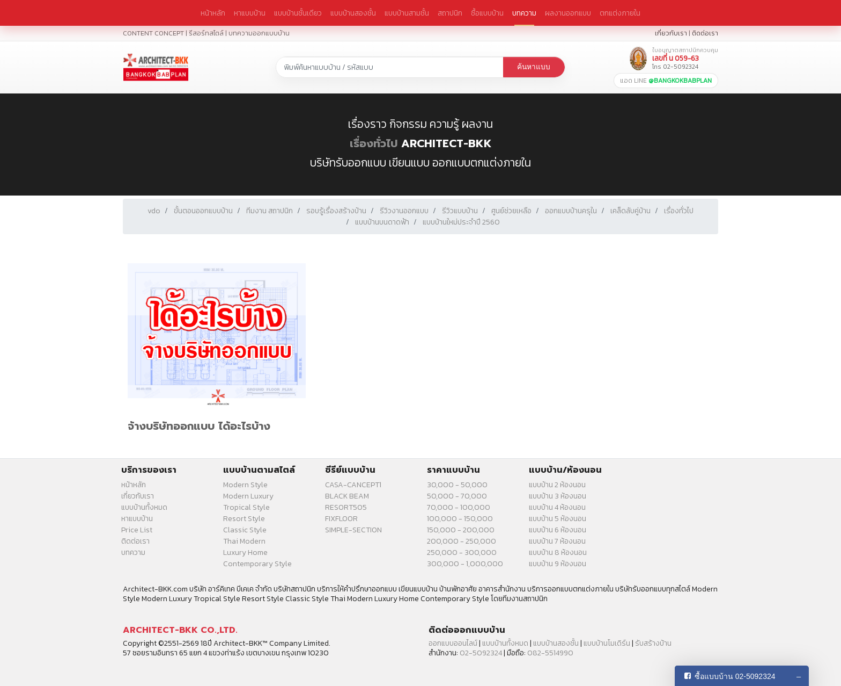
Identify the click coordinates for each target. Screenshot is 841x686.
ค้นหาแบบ (533, 67)
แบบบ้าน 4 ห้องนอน (557, 507)
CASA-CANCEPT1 (353, 484)
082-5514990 (550, 653)
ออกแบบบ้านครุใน (571, 210)
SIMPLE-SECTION (353, 530)
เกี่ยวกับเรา (671, 33)
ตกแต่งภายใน (620, 13)
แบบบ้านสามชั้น (407, 13)
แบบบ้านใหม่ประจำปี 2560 (461, 222)
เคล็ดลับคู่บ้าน (630, 210)
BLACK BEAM (347, 496)
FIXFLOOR (341, 518)
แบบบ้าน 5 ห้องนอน (557, 518)
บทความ (524, 13)
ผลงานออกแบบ (568, 13)
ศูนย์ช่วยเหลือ (511, 210)
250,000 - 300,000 (462, 552)
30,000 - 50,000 (457, 484)
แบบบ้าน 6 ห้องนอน (557, 530)
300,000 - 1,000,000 (465, 563)
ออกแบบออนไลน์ (453, 643)
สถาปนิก (450, 13)
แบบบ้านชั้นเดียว (298, 13)
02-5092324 (481, 653)
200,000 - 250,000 (461, 541)
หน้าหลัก (213, 13)
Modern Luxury (248, 496)
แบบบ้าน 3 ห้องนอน (557, 496)
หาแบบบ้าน (249, 13)
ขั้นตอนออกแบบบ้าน (203, 210)
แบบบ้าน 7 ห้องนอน (557, 541)
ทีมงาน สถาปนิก (269, 210)
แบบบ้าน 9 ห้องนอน (557, 563)
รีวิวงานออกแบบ (404, 210)
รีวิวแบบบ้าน (460, 210)
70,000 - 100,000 (458, 507)
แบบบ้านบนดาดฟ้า (382, 222)
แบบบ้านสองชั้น (353, 13)
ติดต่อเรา (705, 33)
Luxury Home (245, 552)
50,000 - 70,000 (457, 496)
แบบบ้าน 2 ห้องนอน (557, 484)
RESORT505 (346, 507)
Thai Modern (244, 541)
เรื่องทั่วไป (373, 143)
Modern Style (245, 484)
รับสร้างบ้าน (653, 643)
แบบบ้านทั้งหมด (144, 507)
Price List (136, 530)
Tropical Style (246, 507)
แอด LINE (666, 80)
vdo (153, 210)
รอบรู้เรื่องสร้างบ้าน (336, 210)
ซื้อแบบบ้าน (487, 13)
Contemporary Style (257, 563)
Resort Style (244, 518)
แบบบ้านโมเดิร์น (607, 643)
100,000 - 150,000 (460, 518)
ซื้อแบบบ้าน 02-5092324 (735, 676)
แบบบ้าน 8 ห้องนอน (558, 552)
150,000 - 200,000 (461, 530)
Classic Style (245, 530)
